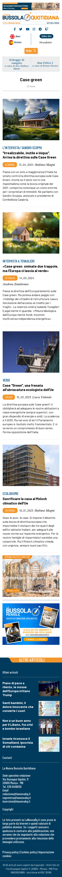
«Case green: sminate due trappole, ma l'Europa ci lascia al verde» (30, 268)
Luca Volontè (41, 397)
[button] (31, 50)
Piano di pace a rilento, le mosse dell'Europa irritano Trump (16, 689)
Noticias (17, 42)
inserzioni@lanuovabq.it (16, 801)
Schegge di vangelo (16, 61)
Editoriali (10, 510)
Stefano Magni (45, 164)
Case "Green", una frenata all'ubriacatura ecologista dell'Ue (28, 387)
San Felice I (45, 63)
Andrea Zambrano (16, 284)
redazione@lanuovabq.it (16, 794)
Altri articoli (32, 660)
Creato (8, 397)
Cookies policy (28, 852)
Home (31, 86)
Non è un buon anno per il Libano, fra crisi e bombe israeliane (17, 724)
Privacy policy (10, 852)
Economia (10, 164)
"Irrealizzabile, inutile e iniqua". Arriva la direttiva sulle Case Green (29, 155)
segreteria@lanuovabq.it (16, 798)
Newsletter (45, 42)
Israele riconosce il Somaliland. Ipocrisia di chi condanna (17, 742)
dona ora (46, 36)
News (18, 36)
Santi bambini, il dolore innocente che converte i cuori (17, 707)
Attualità (10, 278)
